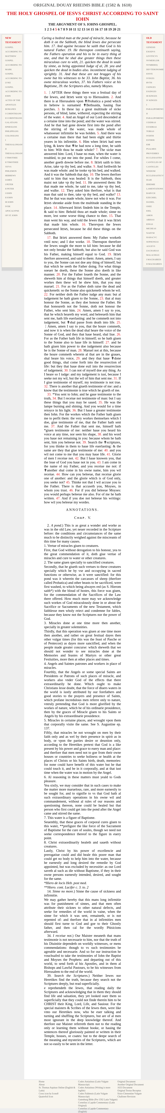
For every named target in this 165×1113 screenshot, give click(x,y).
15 (92, 29)
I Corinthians (13, 113)
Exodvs (150, 51)
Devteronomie (155, 69)
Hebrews (10, 175)
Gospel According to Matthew (13, 51)
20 (114, 29)
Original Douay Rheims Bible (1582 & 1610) (82, 5)
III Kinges (151, 96)
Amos (149, 215)
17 (101, 29)
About (42, 1084)
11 (74, 29)
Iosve (149, 73)
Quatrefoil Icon (46, 1096)
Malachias (152, 255)
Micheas (151, 228)
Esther (150, 140)
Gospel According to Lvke (13, 78)
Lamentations (154, 188)
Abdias (150, 219)
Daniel (150, 202)
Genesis (150, 47)
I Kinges (151, 87)
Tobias (150, 131)
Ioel (148, 211)
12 (79, 29)
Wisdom (150, 171)
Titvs (8, 166)
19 (110, 29)
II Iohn (9, 197)
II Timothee (11, 162)
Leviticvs (152, 56)
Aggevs (150, 246)
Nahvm (150, 233)
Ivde (7, 206)
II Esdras (151, 127)
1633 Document (125, 1087)
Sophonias (152, 242)
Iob (148, 144)
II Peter (9, 188)
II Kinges (151, 91)
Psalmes (151, 149)
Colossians (12, 135)
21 (119, 29)
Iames (8, 180)
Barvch (150, 193)
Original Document (126, 1081)
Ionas (149, 224)
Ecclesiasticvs (155, 175)
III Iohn (9, 202)
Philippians (11, 131)
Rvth (149, 82)
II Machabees (154, 264)
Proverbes (152, 153)
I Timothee (11, 157)
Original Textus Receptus (129, 1090)
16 (96, 29)
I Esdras (151, 122)
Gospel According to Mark (13, 64)
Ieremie (150, 184)
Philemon (11, 171)
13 (83, 29)
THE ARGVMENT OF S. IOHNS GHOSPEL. (82, 24)
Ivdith (150, 135)
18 (105, 29)
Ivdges (150, 78)
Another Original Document (131, 1084)
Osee (149, 206)
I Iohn (8, 193)
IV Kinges (151, 100)
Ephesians (11, 127)
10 (70, 29)
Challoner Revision (127, 1096)
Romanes (10, 109)
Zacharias (152, 250)
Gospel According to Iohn (13, 91)
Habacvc (151, 237)
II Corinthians (13, 118)
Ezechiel (151, 197)
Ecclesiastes (154, 157)
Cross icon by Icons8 (48, 1093)
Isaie (149, 180)
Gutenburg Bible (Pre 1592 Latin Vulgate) (97, 1099)
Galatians (11, 122)
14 (88, 29)
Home (41, 1081)
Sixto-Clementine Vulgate (130, 1093)
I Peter (9, 184)
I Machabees (153, 259)
